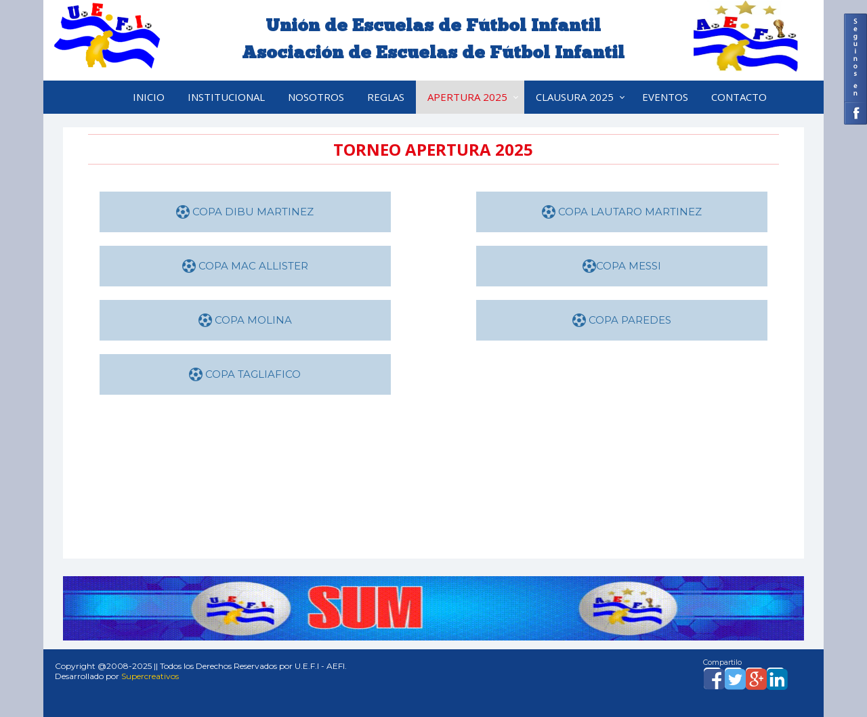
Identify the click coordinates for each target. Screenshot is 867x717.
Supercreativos (150, 676)
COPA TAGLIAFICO (245, 374)
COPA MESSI (622, 265)
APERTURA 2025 (467, 97)
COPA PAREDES (621, 319)
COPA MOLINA (245, 319)
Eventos (665, 97)
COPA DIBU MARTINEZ (245, 211)
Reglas (385, 97)
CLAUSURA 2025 (575, 97)
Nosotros (316, 97)
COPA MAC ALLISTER (245, 265)
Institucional (226, 97)
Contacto (739, 97)
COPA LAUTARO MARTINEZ (622, 211)
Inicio (149, 97)
